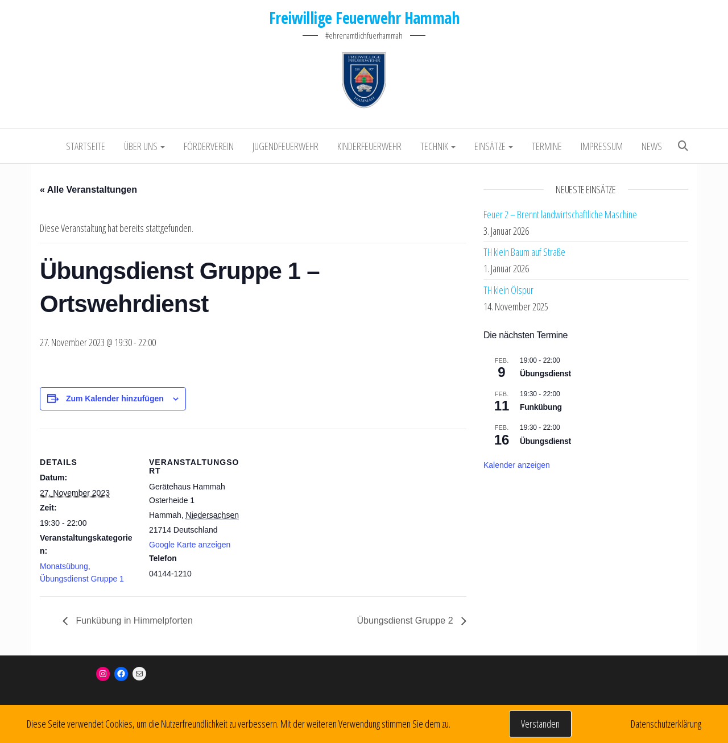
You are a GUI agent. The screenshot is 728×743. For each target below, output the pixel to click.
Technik (438, 146)
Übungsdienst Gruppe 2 (406, 620)
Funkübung (541, 407)
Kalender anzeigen (516, 465)
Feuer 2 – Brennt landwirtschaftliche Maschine (560, 214)
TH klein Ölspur (508, 290)
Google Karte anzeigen (189, 544)
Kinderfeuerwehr (369, 146)
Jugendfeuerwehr (285, 146)
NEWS (652, 146)
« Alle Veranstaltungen (88, 189)
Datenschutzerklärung (666, 723)
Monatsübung (64, 566)
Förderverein (209, 146)
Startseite (85, 146)
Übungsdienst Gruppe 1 (82, 578)
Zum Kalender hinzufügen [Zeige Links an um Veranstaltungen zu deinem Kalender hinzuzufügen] (115, 398)
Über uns (144, 146)
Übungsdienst (545, 373)
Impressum (602, 146)
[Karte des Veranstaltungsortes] (318, 507)
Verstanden (540, 723)
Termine (547, 146)
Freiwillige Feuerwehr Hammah (364, 17)
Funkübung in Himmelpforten (133, 620)
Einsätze (493, 146)
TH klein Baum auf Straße (524, 252)
